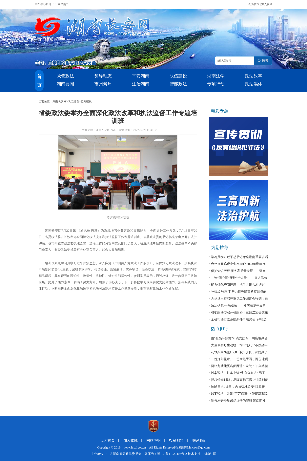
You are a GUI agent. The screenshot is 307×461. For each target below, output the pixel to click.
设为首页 (253, 4)
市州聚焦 (103, 83)
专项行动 (216, 83)
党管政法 (65, 76)
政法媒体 (253, 83)
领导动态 (103, 76)
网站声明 (153, 440)
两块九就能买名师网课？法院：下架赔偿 (239, 366)
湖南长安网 (59, 101)
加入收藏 (266, 4)
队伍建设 (178, 76)
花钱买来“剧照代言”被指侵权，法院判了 (239, 352)
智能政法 (178, 83)
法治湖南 (140, 83)
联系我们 (199, 440)
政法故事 (253, 76)
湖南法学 (216, 76)
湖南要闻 (65, 83)
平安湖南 (140, 76)
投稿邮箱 (176, 440)
